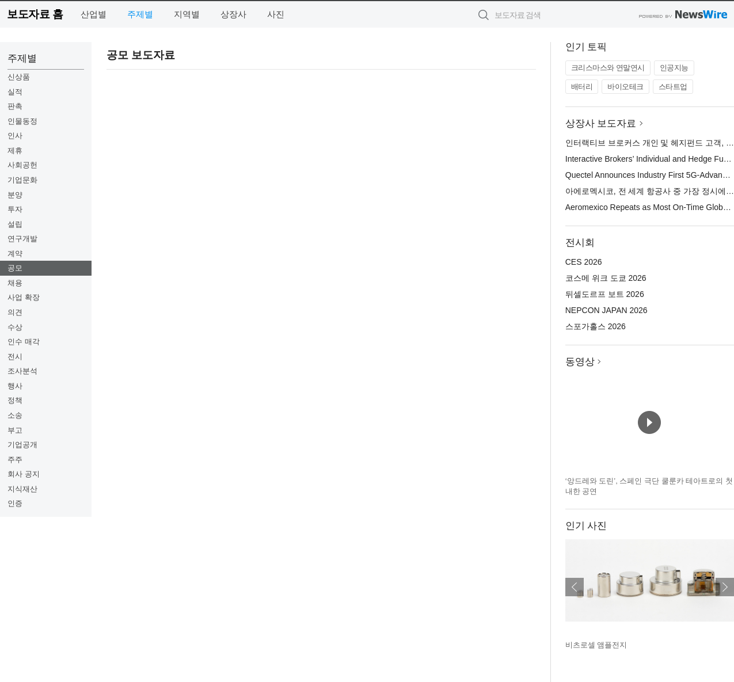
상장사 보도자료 (601, 123)
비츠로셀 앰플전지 (596, 645)
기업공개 (22, 444)
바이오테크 (625, 86)
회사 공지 (23, 474)
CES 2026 (583, 261)
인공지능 (674, 67)
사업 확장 (23, 297)
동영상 (580, 361)
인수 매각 (23, 341)
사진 (275, 14)
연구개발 (22, 238)
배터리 (582, 86)
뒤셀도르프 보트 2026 (604, 294)
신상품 (18, 77)
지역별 (187, 14)
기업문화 (22, 180)
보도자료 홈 (35, 14)
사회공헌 (22, 165)
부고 (14, 430)
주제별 (140, 14)
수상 (14, 327)
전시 (14, 356)
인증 (14, 503)
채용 (14, 283)
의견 (14, 312)
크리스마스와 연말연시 (608, 67)
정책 (14, 400)
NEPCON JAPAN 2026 (606, 310)
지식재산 (22, 489)
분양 (14, 194)
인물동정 (22, 121)
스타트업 (673, 86)
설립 (14, 224)
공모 (14, 268)
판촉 (14, 106)
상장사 (233, 14)
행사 (14, 386)
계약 (14, 253)
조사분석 (22, 371)
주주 (14, 459)
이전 (574, 587)
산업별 (94, 14)
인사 (14, 135)
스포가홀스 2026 (595, 326)
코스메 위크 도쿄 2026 (605, 278)
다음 (725, 587)
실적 (14, 91)
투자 (14, 209)
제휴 (14, 150)
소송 (14, 415)
